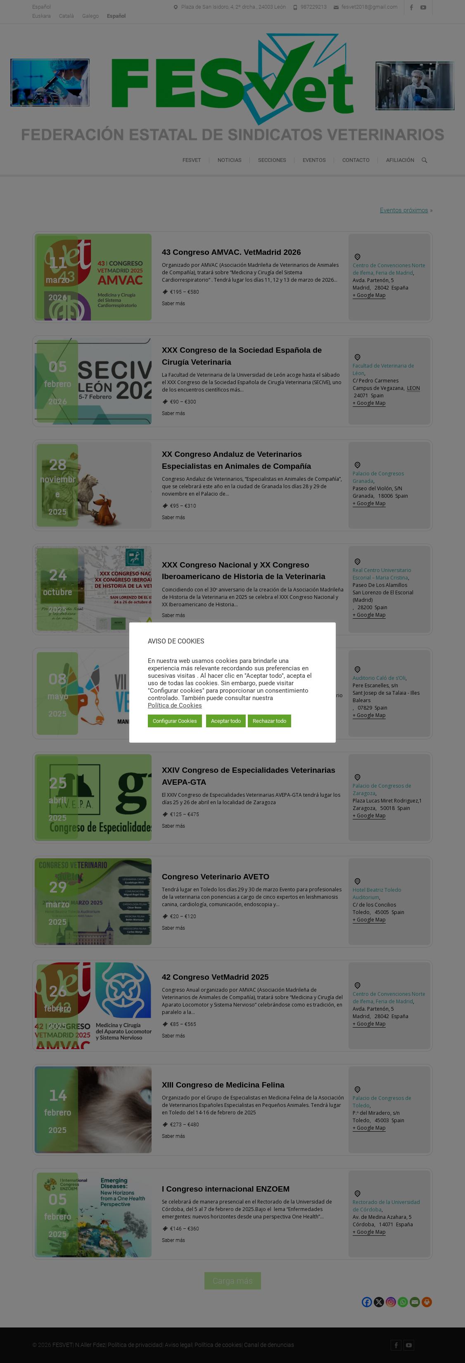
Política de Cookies (175, 705)
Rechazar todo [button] (269, 721)
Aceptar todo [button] (226, 721)
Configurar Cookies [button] (175, 721)
